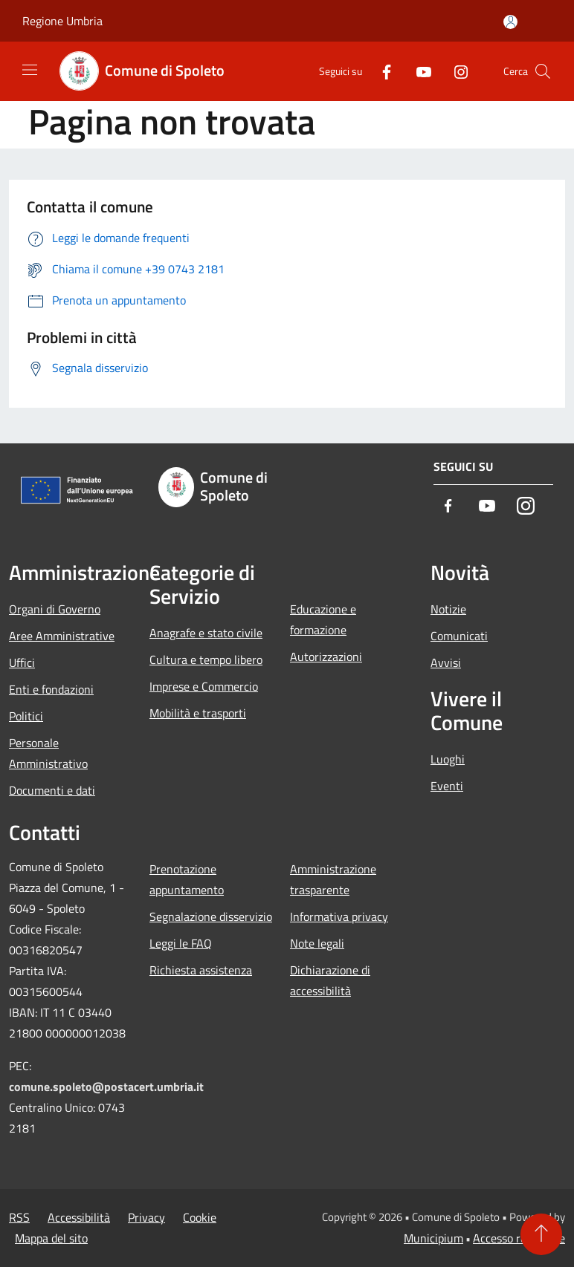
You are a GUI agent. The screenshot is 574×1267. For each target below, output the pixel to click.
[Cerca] (543, 71)
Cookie (199, 1217)
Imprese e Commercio (203, 686)
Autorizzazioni (326, 656)
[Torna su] (541, 1234)
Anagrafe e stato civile (205, 633)
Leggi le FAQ (180, 943)
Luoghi (447, 759)
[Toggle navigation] (30, 70)
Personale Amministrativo (48, 753)
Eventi (446, 786)
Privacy (146, 1217)
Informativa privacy (339, 916)
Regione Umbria (62, 21)
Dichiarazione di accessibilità (330, 980)
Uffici (22, 662)
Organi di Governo (54, 609)
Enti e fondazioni (51, 689)
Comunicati (459, 636)
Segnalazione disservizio (210, 916)
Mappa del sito (51, 1238)
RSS (19, 1217)
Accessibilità (79, 1217)
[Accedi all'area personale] (510, 21)
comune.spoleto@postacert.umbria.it (106, 1086)
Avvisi (445, 662)
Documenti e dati (52, 790)
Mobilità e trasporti (197, 713)
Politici (26, 716)
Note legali (317, 943)
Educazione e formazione (323, 619)
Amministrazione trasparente (333, 879)
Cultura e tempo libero (205, 659)
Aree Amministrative (62, 636)
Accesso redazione (519, 1238)
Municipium (433, 1238)
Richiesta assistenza (200, 970)
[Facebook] (381, 71)
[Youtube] (418, 71)
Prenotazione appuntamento (186, 879)
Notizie (448, 609)
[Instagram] (455, 71)
